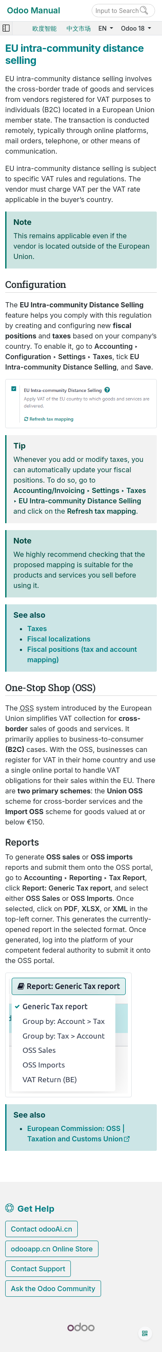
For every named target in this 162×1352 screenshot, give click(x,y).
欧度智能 (44, 28)
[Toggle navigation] (6, 28)
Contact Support (38, 1268)
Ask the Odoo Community (53, 1288)
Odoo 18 (133, 28)
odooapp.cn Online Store (52, 1249)
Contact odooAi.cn (41, 1229)
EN (103, 28)
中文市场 (79, 28)
